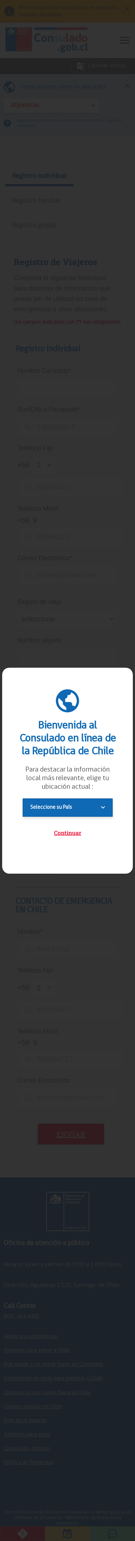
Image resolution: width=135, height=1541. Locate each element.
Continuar (67, 832)
